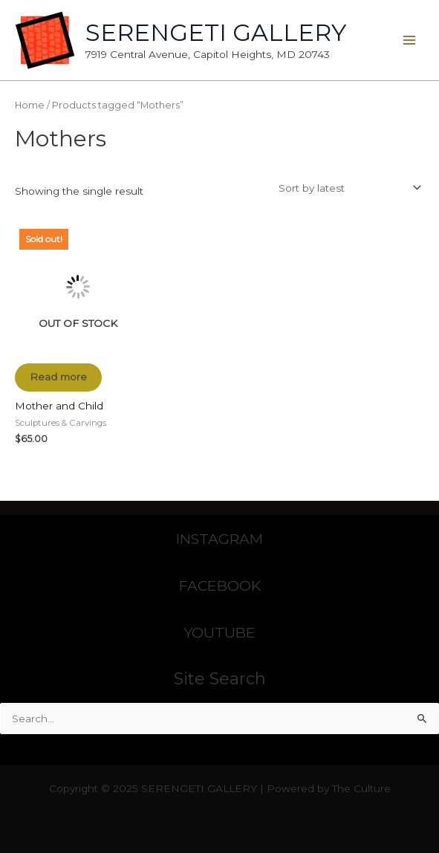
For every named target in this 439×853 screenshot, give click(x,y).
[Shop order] (347, 188)
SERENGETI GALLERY (215, 32)
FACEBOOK (220, 585)
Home (30, 105)
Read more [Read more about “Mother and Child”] (58, 377)
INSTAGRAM (219, 539)
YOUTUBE (219, 632)
